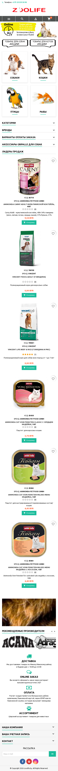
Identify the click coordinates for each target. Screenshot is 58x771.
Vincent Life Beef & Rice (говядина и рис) (29, 349)
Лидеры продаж (12, 151)
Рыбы (43, 112)
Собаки (15, 78)
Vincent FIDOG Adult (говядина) (29, 277)
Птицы (15, 112)
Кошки (43, 78)
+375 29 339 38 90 (19, 2)
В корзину (29, 222)
